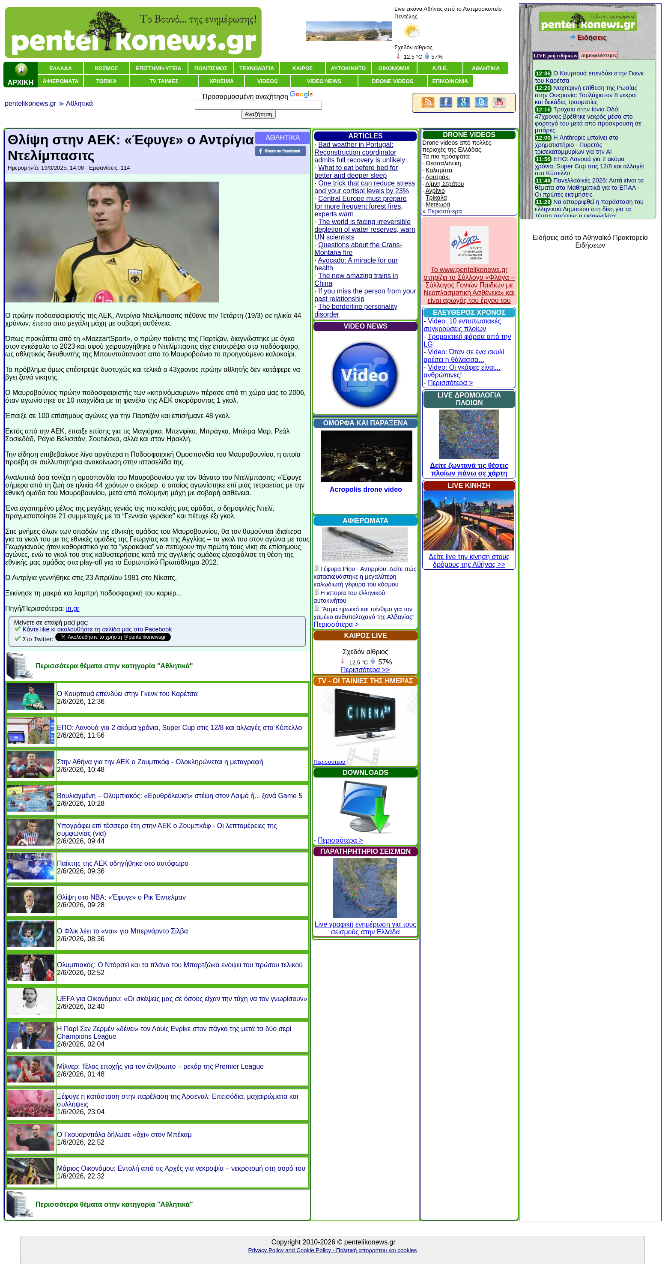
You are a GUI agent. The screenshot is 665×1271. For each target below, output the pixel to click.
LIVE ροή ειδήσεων (555, 56)
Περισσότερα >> (365, 669)
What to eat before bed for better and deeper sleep (356, 171)
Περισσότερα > (335, 624)
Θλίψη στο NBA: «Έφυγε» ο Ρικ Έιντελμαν (121, 897)
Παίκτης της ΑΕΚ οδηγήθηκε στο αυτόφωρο (122, 863)
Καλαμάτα (439, 170)
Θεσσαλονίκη (443, 163)
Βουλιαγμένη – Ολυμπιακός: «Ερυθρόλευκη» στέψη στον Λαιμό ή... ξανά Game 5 (179, 795)
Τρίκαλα (436, 197)
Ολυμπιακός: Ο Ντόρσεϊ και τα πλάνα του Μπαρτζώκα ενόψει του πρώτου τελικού (180, 965)
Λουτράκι (437, 176)
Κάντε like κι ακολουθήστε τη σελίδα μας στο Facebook (97, 629)
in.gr (72, 608)
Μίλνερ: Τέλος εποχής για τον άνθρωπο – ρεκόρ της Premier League (160, 1066)
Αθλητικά (79, 103)
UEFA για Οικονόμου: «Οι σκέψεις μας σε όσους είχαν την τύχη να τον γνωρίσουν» (182, 998)
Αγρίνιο (434, 190)
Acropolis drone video (366, 489)
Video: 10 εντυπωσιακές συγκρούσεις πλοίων (462, 324)
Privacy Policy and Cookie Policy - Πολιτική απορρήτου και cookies (332, 1250)
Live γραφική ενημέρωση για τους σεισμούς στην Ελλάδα (365, 924)
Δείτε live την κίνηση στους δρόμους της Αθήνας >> (468, 556)
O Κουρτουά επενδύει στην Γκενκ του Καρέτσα (127, 693)
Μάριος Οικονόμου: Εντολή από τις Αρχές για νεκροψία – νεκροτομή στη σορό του (181, 1168)
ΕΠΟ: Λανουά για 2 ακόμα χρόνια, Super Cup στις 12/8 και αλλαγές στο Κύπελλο (179, 727)
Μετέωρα (438, 204)
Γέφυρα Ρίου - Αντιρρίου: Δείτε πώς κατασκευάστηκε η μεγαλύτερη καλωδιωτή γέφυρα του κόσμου (364, 576)
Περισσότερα (329, 762)
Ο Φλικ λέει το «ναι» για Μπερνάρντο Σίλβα (122, 931)
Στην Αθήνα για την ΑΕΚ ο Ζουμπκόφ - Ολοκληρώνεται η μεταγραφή (160, 762)
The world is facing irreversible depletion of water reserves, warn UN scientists (364, 229)
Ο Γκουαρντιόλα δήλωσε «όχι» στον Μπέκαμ (124, 1134)
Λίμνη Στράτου (444, 183)
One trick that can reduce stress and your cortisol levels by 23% (364, 186)
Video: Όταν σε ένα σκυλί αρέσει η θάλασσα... (463, 355)
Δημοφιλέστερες (599, 55)
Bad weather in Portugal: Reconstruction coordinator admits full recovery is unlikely (359, 152)
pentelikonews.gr (30, 103)
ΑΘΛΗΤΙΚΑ (282, 137)
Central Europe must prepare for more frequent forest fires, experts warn (360, 206)
